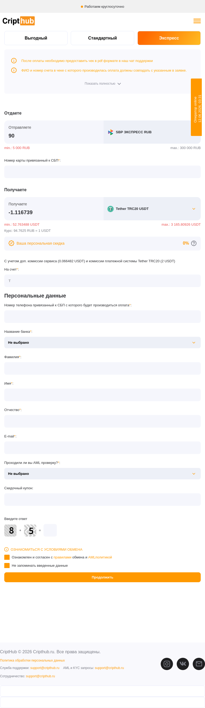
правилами (63, 557)
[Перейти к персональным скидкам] (193, 243)
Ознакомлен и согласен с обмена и (62, 557)
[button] (102, 83)
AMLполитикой (100, 557)
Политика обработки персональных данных (32, 660)
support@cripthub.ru (44, 668)
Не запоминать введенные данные (40, 566)
